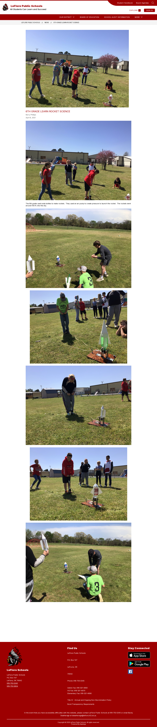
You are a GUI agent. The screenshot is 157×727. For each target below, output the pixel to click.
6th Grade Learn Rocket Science (66, 22)
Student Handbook (125, 3)
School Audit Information (117, 17)
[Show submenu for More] (137, 17)
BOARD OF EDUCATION (89, 17)
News (47, 22)
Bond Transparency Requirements (80, 704)
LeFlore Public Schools (30, 22)
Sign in (149, 10)
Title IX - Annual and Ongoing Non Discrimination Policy (89, 700)
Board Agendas (142, 3)
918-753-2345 (12, 683)
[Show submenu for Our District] (65, 17)
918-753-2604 (12, 686)
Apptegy (83, 724)
